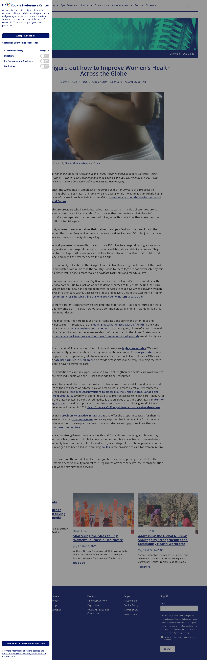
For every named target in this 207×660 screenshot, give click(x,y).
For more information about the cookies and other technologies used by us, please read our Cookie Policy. (24, 653)
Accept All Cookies (26, 35)
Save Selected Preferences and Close (26, 643)
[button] (12, 50)
